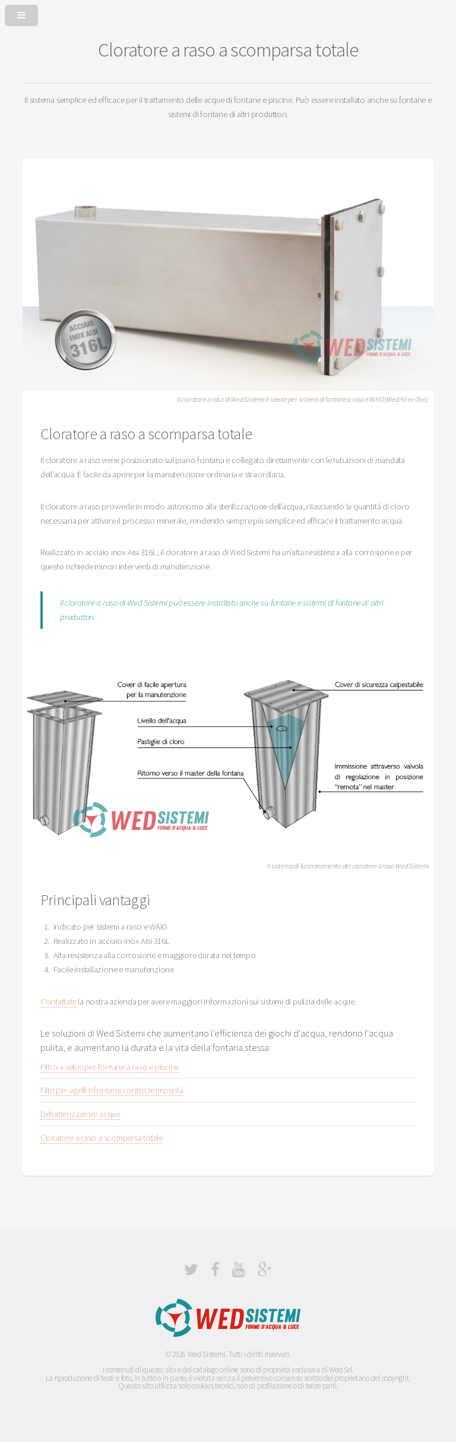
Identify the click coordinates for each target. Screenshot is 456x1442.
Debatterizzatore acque (80, 1114)
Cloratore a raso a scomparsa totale (101, 1137)
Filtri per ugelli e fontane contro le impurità (111, 1090)
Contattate (58, 1001)
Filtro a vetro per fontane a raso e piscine (109, 1067)
